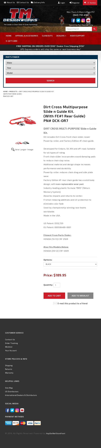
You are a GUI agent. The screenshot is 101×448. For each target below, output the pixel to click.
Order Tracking (11, 343)
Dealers (61, 36)
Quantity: (48, 284)
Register (75, 3)
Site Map (9, 388)
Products (13, 91)
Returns (8, 369)
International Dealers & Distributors (21, 395)
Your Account (11, 350)
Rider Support (77, 36)
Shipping (9, 365)
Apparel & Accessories (26, 36)
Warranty (9, 373)
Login (61, 3)
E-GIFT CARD (11, 41)
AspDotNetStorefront (55, 433)
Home (8, 36)
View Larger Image (23, 149)
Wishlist (8, 347)
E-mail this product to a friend (73, 303)
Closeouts (47, 36)
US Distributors (12, 391)
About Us (9, 2)
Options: (48, 259)
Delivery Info (38, 2)
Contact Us (23, 2)
